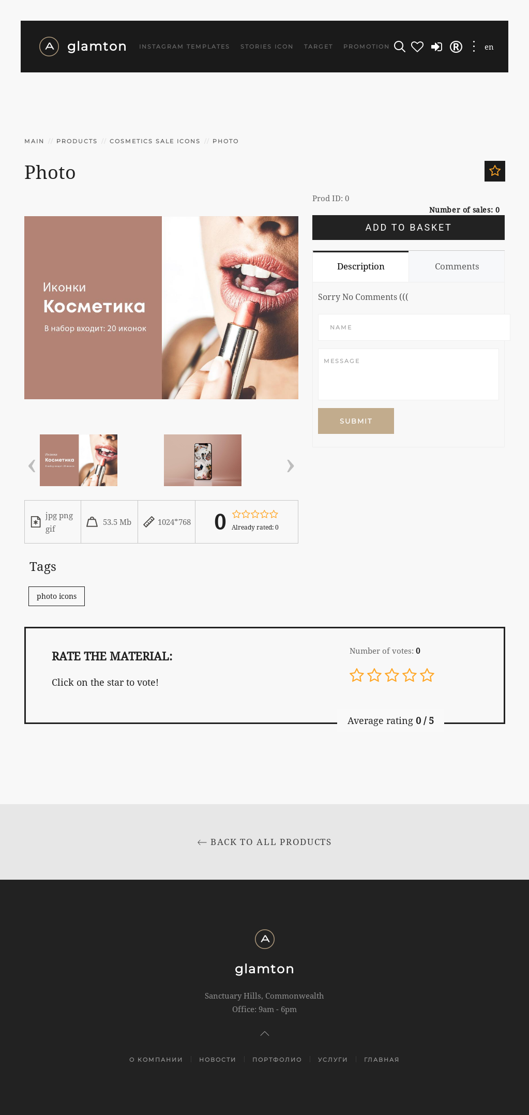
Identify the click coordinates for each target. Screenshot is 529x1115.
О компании (156, 1059)
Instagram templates (184, 46)
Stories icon (267, 46)
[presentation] (32, 462)
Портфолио (277, 1059)
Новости (217, 1059)
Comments (457, 266)
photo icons (57, 596)
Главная (382, 1059)
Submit (356, 421)
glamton (83, 46)
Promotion (366, 46)
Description (361, 266)
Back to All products (264, 842)
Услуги (333, 1059)
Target (318, 46)
